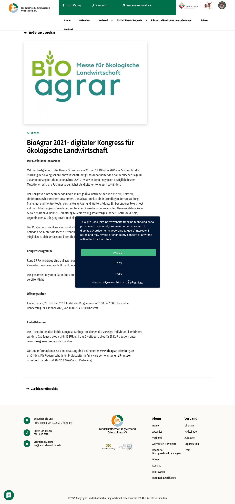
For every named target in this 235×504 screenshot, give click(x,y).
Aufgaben (190, 437)
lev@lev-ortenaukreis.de (137, 5)
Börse (204, 20)
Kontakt (68, 29)
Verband (103, 20)
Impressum (158, 471)
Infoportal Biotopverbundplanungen (171, 20)
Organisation (192, 443)
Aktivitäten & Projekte (129, 20)
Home (67, 20)
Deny (118, 263)
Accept (118, 252)
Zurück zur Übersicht (39, 33)
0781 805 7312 (100, 5)
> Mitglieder (191, 431)
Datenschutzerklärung (164, 477)
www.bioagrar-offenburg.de (44, 341)
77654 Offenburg (72, 5)
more (118, 273)
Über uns (190, 425)
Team (187, 450)
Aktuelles (84, 20)
